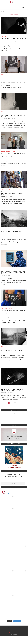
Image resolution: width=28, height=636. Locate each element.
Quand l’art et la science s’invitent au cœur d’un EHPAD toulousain (13, 154)
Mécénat (13, 151)
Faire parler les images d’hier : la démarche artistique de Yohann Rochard (11, 233)
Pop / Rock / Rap (3, 268)
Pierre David (4, 352)
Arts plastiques (8, 151)
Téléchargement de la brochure (14, 467)
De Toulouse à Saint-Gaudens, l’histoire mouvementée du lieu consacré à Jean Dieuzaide (13, 115)
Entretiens (2, 189)
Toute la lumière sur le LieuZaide (12, 77)
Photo (2, 36)
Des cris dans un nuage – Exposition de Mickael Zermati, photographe (13, 390)
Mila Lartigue (4, 275)
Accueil (2, 11)
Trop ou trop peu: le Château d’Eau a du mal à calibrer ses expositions (13, 39)
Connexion (13, 632)
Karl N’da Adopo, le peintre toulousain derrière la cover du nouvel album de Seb (13, 272)
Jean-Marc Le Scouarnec (6, 41)
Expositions (6, 36)
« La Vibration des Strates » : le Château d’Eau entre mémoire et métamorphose (14, 311)
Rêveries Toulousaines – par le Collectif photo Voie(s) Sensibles (11, 349)
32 (17, 403)
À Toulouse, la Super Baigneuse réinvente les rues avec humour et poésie (12, 193)
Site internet (14, 465)
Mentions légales (8, 632)
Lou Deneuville (4, 156)
